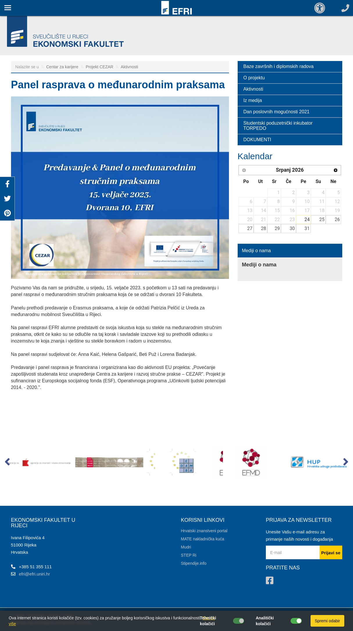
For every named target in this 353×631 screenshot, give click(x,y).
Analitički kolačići (265, 621)
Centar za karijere (62, 66)
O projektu (254, 77)
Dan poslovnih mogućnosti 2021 (276, 111)
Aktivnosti (129, 66)
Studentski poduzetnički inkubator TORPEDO (278, 126)
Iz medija (252, 100)
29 (277, 228)
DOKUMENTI (257, 139)
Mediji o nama (256, 250)
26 (337, 219)
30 (292, 228)
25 (322, 219)
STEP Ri (188, 555)
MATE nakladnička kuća (202, 539)
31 (307, 228)
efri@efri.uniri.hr (34, 573)
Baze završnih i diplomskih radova (278, 66)
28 (263, 228)
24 (307, 219)
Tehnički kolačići (208, 621)
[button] (7, 463)
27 (249, 228)
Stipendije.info (194, 563)
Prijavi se (331, 552)
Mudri (186, 547)
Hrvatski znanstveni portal (204, 530)
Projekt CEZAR (100, 66)
